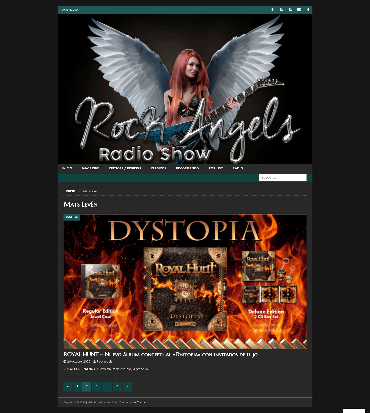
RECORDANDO (187, 168)
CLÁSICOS (158, 168)
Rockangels (104, 361)
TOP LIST (216, 168)
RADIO (238, 168)
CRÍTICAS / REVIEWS (125, 168)
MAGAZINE (90, 168)
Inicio (67, 168)
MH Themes (139, 402)
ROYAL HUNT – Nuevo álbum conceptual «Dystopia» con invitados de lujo (160, 354)
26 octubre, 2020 (78, 361)
